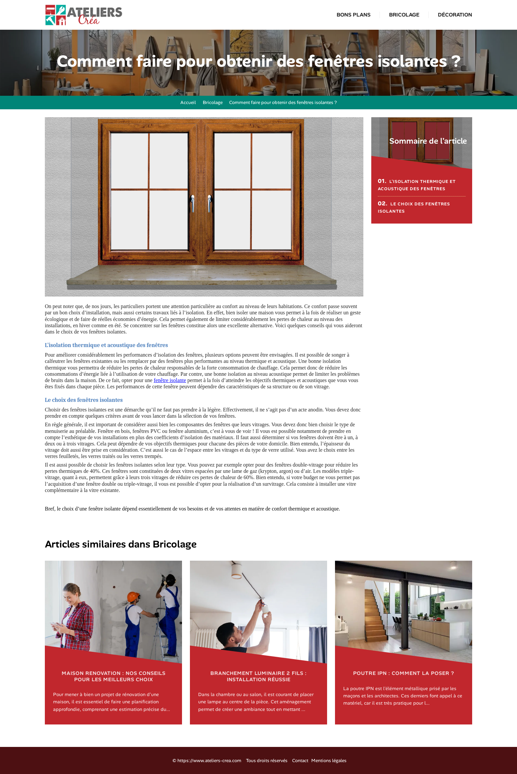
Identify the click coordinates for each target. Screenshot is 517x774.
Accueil (185, 102)
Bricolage (404, 14)
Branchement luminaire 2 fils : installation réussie (258, 676)
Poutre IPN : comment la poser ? (403, 673)
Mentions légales (329, 760)
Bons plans (354, 14)
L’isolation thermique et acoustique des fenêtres (417, 184)
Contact (300, 760)
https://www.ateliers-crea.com (209, 760)
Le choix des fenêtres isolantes (414, 207)
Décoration (455, 14)
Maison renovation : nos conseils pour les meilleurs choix (114, 676)
